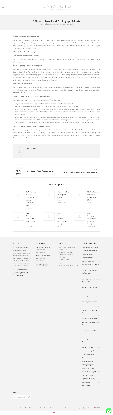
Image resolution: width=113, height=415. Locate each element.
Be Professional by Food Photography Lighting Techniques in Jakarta (31, 198)
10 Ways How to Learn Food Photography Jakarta (92, 196)
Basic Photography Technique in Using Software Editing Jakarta (62, 218)
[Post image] (18, 195)
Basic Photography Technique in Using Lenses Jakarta (30, 218)
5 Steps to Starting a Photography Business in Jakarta (63, 196)
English (97, 408)
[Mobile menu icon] (3, 7)
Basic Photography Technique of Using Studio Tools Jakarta (91, 218)
